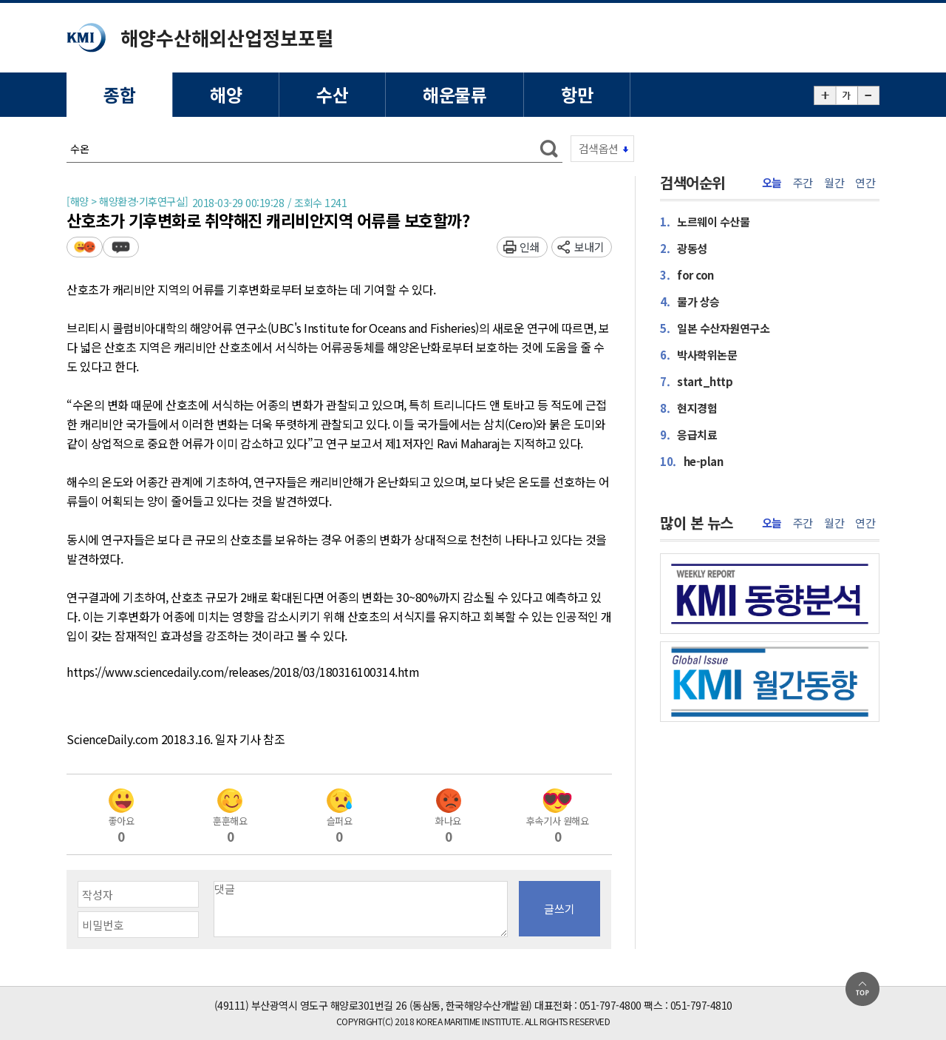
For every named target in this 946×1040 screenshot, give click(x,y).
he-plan (691, 461)
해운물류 (454, 94)
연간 (865, 182)
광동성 (683, 248)
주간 (803, 182)
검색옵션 (599, 148)
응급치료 (688, 434)
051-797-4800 (610, 1005)
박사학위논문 (698, 354)
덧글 (121, 246)
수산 (332, 94)
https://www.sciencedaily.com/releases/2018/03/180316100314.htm (243, 672)
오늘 (772, 182)
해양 (226, 94)
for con (687, 275)
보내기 (589, 246)
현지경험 (688, 408)
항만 (577, 94)
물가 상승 (690, 301)
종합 (119, 94)
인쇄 (530, 246)
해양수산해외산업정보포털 (226, 37)
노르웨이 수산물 (704, 221)
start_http (696, 381)
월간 (834, 182)
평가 (85, 246)
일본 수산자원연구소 (714, 328)
